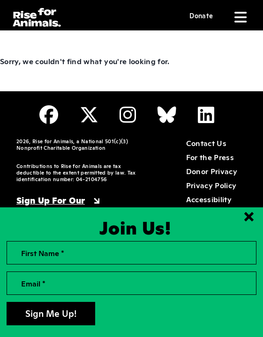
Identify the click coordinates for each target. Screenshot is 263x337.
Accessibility (209, 199)
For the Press (210, 157)
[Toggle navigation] (239, 17)
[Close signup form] (249, 216)
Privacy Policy (211, 185)
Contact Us (206, 143)
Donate (201, 15)
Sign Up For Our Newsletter (50, 205)
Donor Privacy (211, 171)
